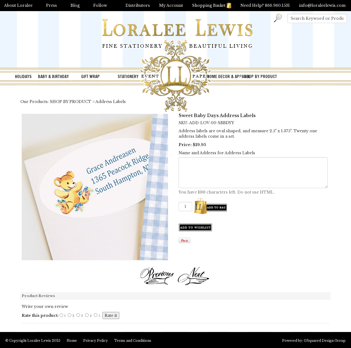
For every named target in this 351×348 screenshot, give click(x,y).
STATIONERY (128, 76)
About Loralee (18, 5)
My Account (171, 5)
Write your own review (45, 306)
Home (72, 341)
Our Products (34, 101)
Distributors (137, 5)
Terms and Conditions (132, 341)
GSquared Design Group (325, 341)
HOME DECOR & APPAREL (223, 76)
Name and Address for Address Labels (217, 152)
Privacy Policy (95, 341)
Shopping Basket (211, 5)
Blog (75, 5)
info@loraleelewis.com (322, 5)
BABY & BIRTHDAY (53, 76)
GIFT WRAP (90, 76)
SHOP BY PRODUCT (260, 76)
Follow (100, 5)
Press (51, 5)
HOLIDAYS (23, 76)
